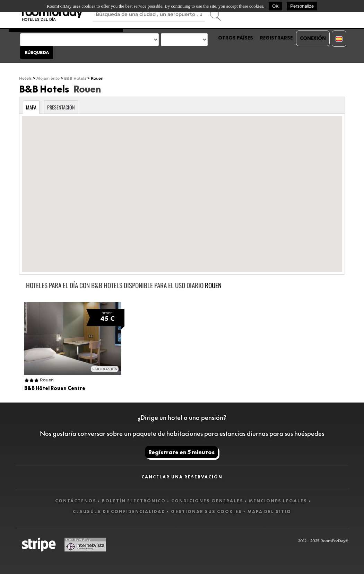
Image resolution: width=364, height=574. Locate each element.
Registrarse (276, 38)
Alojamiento (48, 78)
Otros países (235, 38)
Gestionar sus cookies (206, 511)
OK (275, 6)
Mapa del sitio (269, 511)
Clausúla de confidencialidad (119, 511)
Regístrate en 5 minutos (181, 452)
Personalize (302, 6)
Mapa (31, 107)
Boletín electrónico (134, 500)
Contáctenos (75, 500)
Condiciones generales (207, 500)
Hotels (25, 78)
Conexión (313, 38)
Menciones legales (278, 500)
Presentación (61, 107)
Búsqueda (37, 52)
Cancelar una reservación (182, 476)
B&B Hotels (75, 78)
